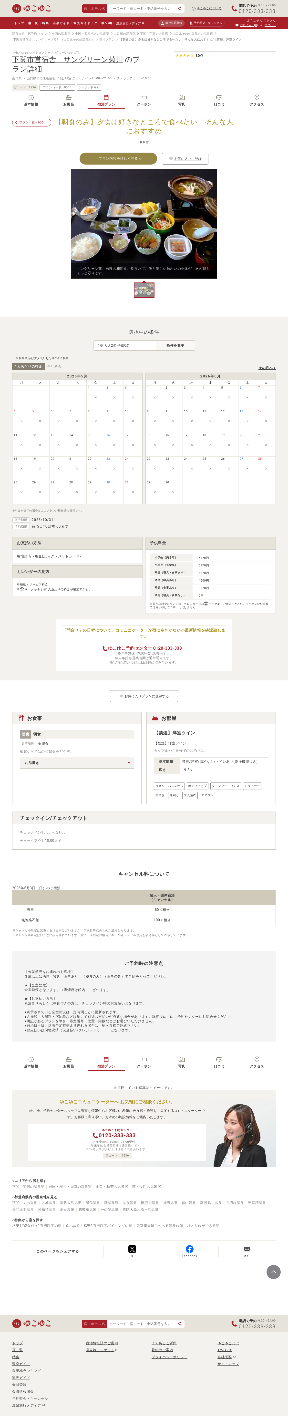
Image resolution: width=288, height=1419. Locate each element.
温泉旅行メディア (128, 23)
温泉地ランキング (26, 1371)
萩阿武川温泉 (211, 1203)
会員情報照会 (23, 1391)
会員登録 (19, 1385)
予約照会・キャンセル (30, 1398)
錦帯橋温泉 (88, 1209)
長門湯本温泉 (23, 1209)
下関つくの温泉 (24, 1203)
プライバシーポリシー (169, 1357)
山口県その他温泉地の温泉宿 (193, 33)
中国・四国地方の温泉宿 (92, 33)
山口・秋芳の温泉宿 (112, 1187)
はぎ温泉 (130, 1203)
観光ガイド (81, 23)
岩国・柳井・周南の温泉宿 (70, 1187)
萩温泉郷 (111, 1203)
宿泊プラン (107, 39)
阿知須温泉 (47, 1209)
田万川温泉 (150, 1203)
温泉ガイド (61, 23)
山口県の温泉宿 (124, 33)
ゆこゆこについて (209, 8)
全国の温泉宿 (61, 33)
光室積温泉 (257, 1203)
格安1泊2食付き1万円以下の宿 (37, 1226)
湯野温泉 (170, 1203)
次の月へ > (267, 368)
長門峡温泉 (235, 1203)
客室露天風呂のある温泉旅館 (159, 1226)
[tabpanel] (144, 224)
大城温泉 (48, 1203)
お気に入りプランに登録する (144, 696)
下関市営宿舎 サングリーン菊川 (36, 39)
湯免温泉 (93, 1203)
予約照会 (205, 23)
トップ (19, 23)
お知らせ (224, 1350)
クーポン (103, 23)
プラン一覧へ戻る (31, 122)
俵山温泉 (189, 1203)
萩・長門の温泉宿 (146, 1187)
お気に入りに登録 (185, 159)
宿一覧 (33, 23)
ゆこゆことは (228, 1343)
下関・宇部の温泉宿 (154, 33)
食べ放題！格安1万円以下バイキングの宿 (99, 1226)
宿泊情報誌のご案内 (102, 1343)
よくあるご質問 (164, 1343)
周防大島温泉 (71, 1203)
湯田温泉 (67, 1209)
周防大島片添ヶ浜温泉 (141, 1209)
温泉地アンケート (100, 1350)
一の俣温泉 (110, 1209)
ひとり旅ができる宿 (203, 1226)
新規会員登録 (171, 23)
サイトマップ (228, 1364)
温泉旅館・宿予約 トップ (29, 33)
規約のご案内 (162, 1350)
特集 (45, 23)
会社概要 (224, 1357)
